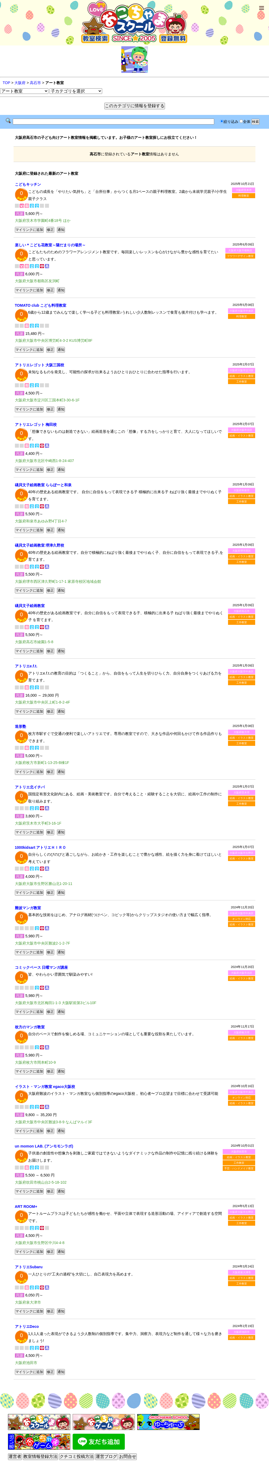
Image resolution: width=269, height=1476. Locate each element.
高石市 (35, 83)
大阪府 (20, 83)
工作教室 (241, 381)
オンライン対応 (241, 918)
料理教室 (243, 195)
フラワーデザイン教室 (240, 256)
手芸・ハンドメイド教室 (239, 1168)
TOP (6, 83)
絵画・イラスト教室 (242, 376)
